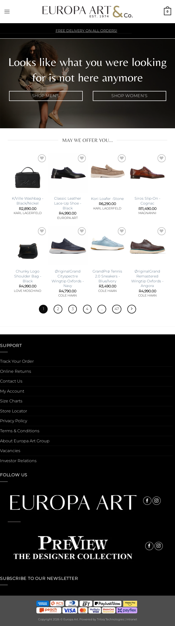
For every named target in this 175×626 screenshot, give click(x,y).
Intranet (131, 619)
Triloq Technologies (110, 619)
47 (116, 309)
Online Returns (15, 371)
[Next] (131, 309)
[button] (7, 11)
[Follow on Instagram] (156, 500)
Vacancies (10, 450)
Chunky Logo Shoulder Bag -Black (27, 276)
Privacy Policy (13, 420)
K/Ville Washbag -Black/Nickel (27, 201)
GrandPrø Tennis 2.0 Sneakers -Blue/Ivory (107, 276)
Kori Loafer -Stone (107, 198)
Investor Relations (18, 460)
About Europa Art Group (24, 440)
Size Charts (11, 401)
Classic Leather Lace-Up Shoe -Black (67, 203)
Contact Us (11, 381)
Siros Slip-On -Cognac (147, 201)
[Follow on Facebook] (147, 500)
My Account (12, 391)
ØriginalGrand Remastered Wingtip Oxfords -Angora (147, 278)
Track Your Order (17, 361)
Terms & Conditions (19, 430)
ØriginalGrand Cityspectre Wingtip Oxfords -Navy (68, 278)
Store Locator (13, 411)
